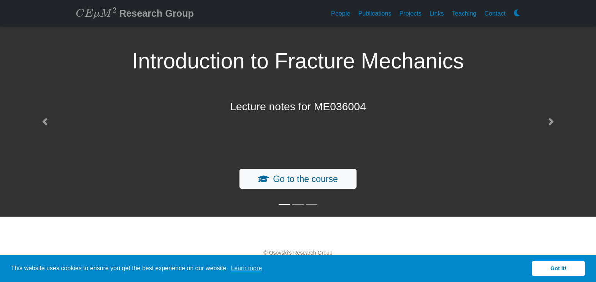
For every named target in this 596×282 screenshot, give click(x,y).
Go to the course (298, 179)
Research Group (135, 12)
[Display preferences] (517, 13)
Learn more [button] (246, 268)
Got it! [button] (558, 268)
